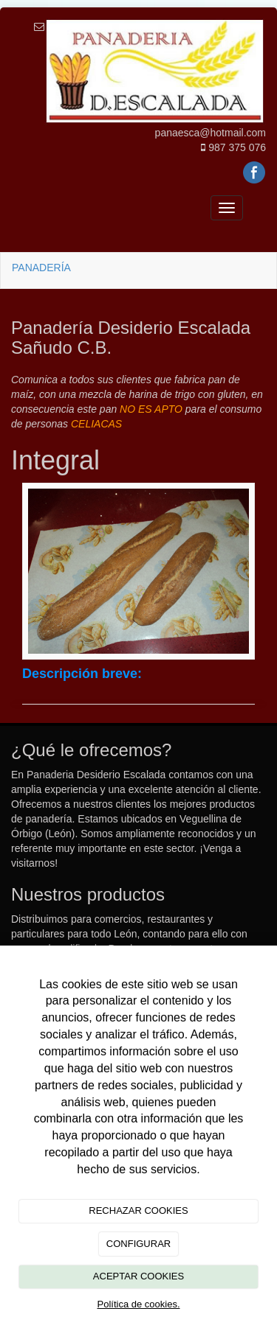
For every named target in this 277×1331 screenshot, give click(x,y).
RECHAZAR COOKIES (138, 1210)
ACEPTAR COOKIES (138, 1276)
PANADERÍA (41, 267)
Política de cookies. (138, 1304)
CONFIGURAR (138, 1243)
